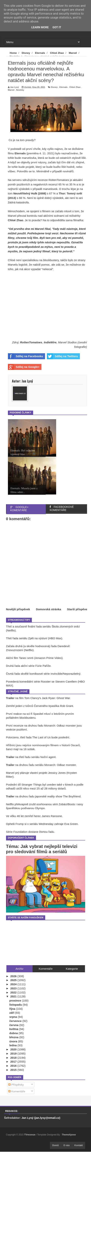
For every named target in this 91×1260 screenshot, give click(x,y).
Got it (56, 27)
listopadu (16, 1004)
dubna (14, 1033)
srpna (13, 1016)
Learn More (40, 27)
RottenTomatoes (31, 342)
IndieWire (50, 342)
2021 (14, 996)
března (14, 1037)
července (15, 1020)
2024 (14, 984)
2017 (14, 1061)
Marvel (11, 90)
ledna (13, 1045)
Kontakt (78, 1145)
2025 (14, 980)
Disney (54, 87)
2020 (14, 1049)
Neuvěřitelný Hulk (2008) (29, 193)
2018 (14, 1057)
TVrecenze (30, 1134)
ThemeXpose (69, 1134)
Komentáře (16, 1091)
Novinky (20, 90)
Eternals (63, 87)
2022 (14, 992)
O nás (66, 1145)
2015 (14, 1069)
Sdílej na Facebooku (25, 356)
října (12, 1008)
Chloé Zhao (75, 87)
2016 (14, 1065)
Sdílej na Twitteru (62, 356)
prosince (15, 1000)
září (12, 1012)
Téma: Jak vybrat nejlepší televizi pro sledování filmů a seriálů (41, 849)
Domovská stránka (48, 609)
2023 (14, 988)
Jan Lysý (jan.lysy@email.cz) (40, 1117)
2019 (14, 1053)
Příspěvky (16, 1084)
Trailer (10, 698)
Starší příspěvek (78, 609)
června (14, 1025)
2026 (14, 976)
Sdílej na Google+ (24, 367)
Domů (55, 1145)
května (14, 1029)
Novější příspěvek (18, 609)
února (13, 1041)
